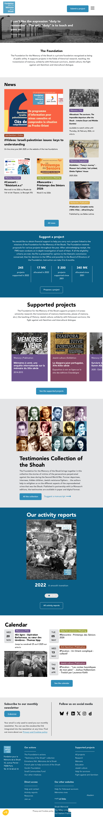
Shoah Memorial (61, 806)
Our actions (30, 747)
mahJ (57, 798)
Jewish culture (81, 768)
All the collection (30, 496)
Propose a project (51, 289)
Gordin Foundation (32, 768)
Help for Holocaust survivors (66, 789)
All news (51, 223)
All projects (80, 754)
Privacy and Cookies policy (35, 732)
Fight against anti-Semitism (86, 774)
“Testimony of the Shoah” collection (39, 758)
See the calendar (61, 683)
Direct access (31, 782)
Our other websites (64, 782)
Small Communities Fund (34, 771)
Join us (27, 799)
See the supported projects (51, 391)
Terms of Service (64, 811)
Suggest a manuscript (57, 496)
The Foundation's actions (35, 754)
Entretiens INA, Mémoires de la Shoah (40, 761)
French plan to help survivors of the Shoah (42, 764)
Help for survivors (82, 771)
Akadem (90, 795)
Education (79, 764)
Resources (28, 795)
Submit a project (77, 8)
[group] (51, 559)
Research (79, 758)
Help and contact (31, 789)
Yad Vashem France (63, 813)
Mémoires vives (61, 792)
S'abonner (12, 714)
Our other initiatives (32, 774)
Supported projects (85, 747)
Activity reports (30, 792)
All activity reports (51, 605)
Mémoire (79, 761)
